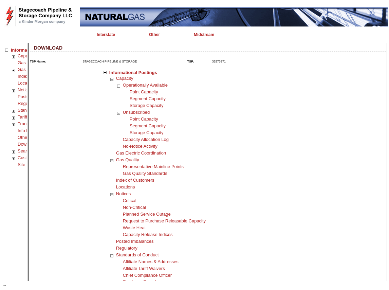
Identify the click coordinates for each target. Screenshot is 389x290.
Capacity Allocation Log (146, 139)
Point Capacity (144, 91)
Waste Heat (134, 227)
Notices (25, 89)
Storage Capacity (147, 105)
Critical (129, 200)
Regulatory (126, 248)
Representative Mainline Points (153, 166)
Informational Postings (133, 72)
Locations (125, 186)
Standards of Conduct (137, 254)
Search (25, 150)
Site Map (26, 164)
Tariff (22, 117)
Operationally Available (145, 85)
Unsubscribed (136, 112)
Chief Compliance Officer (147, 275)
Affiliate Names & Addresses (151, 261)
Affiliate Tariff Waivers (144, 268)
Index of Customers (135, 180)
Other (23, 137)
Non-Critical (134, 207)
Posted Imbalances (135, 241)
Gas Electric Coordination (141, 153)
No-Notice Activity (140, 146)
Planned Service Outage (147, 214)
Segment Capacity (148, 98)
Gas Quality (127, 159)
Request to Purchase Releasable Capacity (164, 220)
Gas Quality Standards (145, 173)
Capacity (26, 55)
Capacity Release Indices (148, 234)
